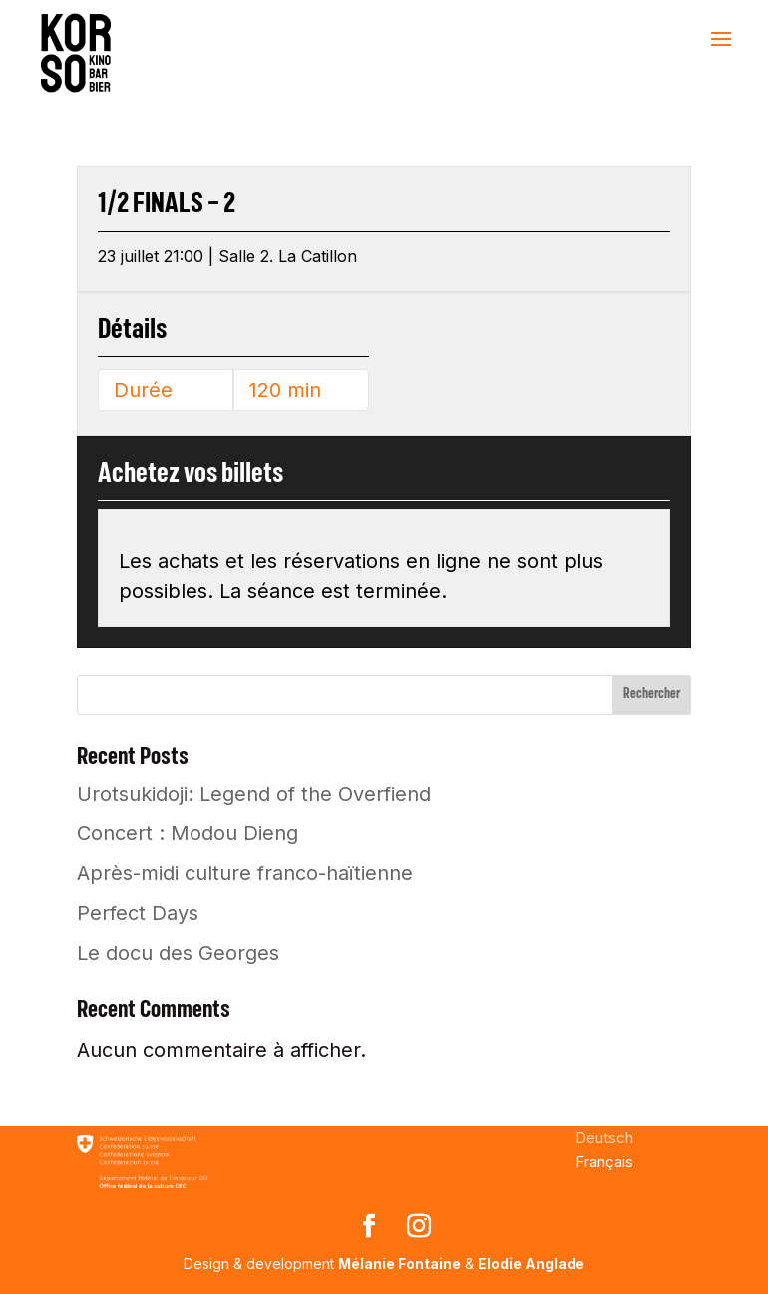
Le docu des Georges (178, 953)
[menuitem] (604, 1138)
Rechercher (651, 694)
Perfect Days (137, 913)
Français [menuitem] (604, 1161)
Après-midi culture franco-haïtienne (245, 873)
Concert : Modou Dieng (187, 833)
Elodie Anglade (531, 1263)
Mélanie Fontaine (399, 1263)
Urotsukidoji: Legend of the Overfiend (254, 794)
